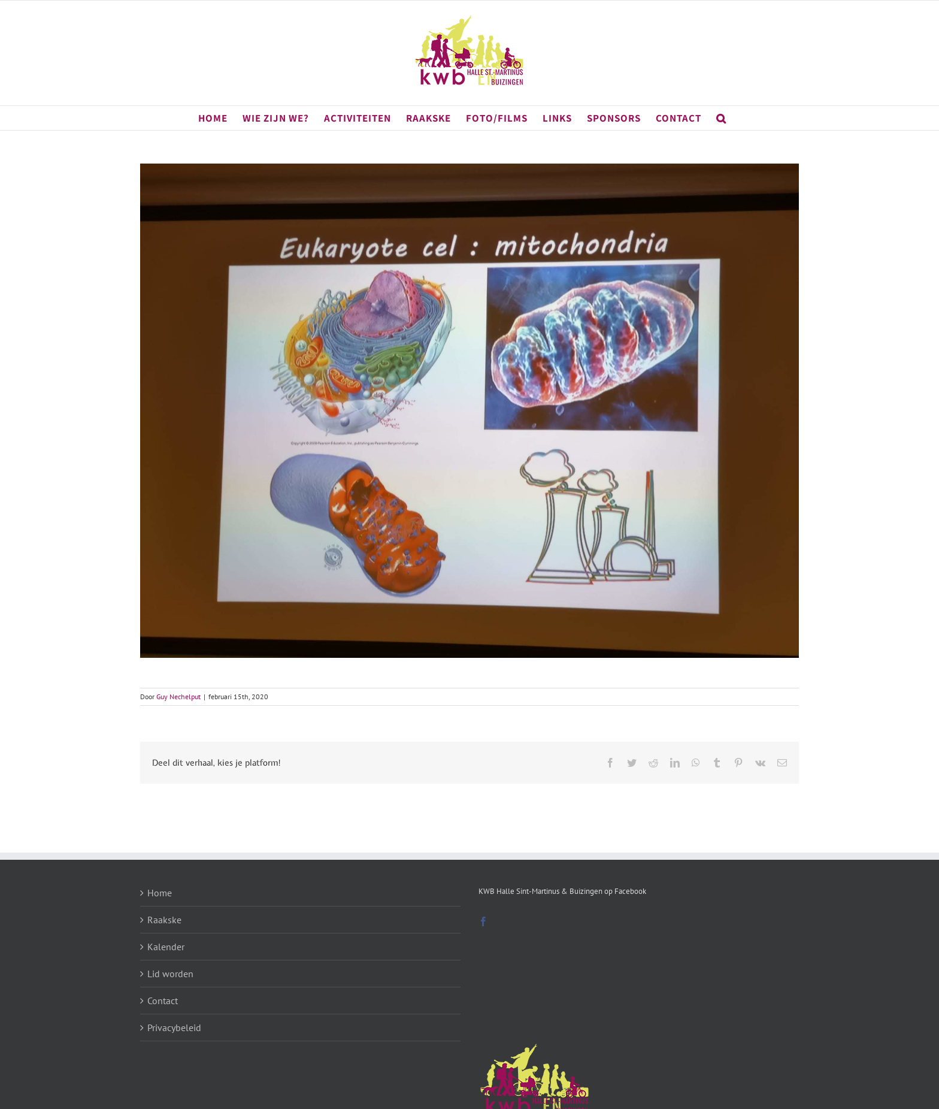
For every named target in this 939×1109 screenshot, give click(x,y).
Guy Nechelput (178, 696)
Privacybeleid (174, 1028)
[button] (721, 118)
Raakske (164, 920)
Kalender (165, 947)
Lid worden (170, 974)
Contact (162, 1001)
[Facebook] (483, 921)
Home (159, 893)
